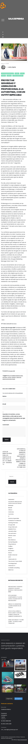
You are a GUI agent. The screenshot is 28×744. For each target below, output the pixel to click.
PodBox (10, 546)
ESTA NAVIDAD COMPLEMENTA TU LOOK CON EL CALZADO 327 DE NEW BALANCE (15, 598)
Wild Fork (10, 570)
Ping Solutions (12, 544)
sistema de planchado (17, 75)
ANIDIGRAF (11, 499)
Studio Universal (12, 555)
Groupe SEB (11, 371)
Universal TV (11, 565)
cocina (22, 73)
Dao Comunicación (22, 739)
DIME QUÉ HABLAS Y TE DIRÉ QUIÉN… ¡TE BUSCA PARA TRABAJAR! (16, 621)
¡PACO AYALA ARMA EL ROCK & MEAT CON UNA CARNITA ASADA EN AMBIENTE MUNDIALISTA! (15, 613)
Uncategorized (12, 563)
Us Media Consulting (14, 568)
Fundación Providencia (14, 520)
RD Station (11, 550)
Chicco (10, 510)
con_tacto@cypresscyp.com (9, 729)
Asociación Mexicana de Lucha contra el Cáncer (15, 502)
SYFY (9, 557)
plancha (9, 75)
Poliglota (10, 548)
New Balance (12, 540)
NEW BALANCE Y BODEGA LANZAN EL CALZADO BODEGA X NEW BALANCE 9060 (15, 589)
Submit (6, 439)
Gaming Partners (13, 523)
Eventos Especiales (13, 518)
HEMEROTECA (12, 529)
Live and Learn (12, 533)
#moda (16, 73)
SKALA (10, 553)
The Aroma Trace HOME (15, 561)
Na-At (10, 538)
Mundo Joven (12, 535)
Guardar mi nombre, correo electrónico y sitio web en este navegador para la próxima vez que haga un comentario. (14, 417)
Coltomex (11, 512)
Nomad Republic (13, 542)
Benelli (10, 507)
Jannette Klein (12, 531)
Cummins (11, 514)
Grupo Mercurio (12, 527)
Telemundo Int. (12, 559)
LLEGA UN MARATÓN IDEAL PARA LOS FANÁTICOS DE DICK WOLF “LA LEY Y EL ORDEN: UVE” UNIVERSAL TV (7, 458)
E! (8, 516)
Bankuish (10, 505)
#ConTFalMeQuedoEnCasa (7, 73)
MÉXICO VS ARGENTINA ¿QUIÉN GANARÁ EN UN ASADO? (14, 605)
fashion (3, 75)
